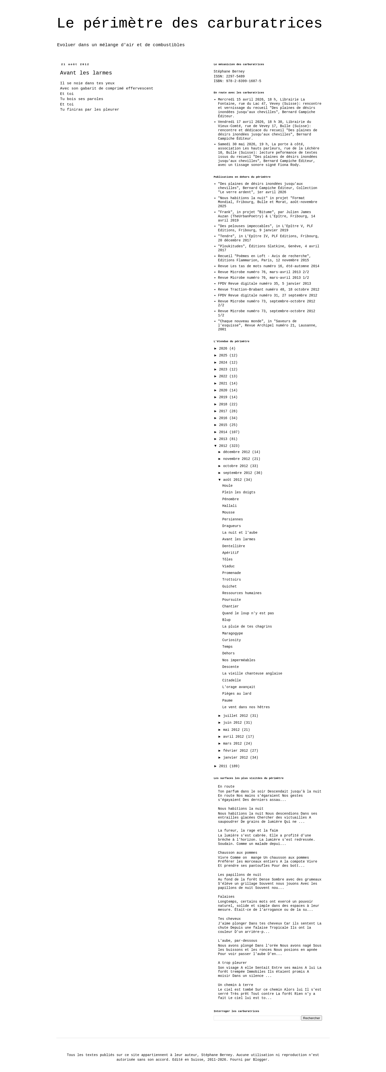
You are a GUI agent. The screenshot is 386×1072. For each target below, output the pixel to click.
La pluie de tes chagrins (247, 627)
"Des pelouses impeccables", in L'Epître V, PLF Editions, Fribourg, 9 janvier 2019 (265, 228)
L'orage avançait (238, 687)
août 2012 (233, 480)
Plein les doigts (238, 492)
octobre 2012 (236, 466)
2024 (224, 363)
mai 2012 (232, 730)
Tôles (227, 559)
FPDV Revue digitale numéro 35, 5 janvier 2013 (264, 284)
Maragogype (232, 633)
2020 (224, 390)
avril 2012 (234, 737)
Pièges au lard (236, 694)
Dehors (228, 653)
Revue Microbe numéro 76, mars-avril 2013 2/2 (263, 272)
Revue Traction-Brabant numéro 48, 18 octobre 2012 (269, 290)
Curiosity (231, 640)
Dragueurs (231, 526)
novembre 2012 (237, 459)
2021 (224, 383)
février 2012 (236, 751)
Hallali (229, 506)
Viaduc (228, 566)
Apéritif (230, 553)
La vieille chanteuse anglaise (252, 674)
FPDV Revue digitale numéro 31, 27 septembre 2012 (267, 295)
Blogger (260, 1060)
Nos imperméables (238, 660)
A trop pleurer (232, 963)
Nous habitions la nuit (241, 809)
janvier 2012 (236, 758)
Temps (227, 647)
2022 (224, 376)
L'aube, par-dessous (237, 941)
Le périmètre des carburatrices (189, 23)
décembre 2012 (237, 452)
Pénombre (230, 499)
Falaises (226, 897)
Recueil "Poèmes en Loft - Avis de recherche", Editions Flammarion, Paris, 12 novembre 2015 (264, 258)
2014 (224, 432)
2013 (224, 439)
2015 (224, 425)
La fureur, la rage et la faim (248, 831)
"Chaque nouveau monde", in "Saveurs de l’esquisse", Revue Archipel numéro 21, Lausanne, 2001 (267, 325)
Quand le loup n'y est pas (248, 613)
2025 (224, 355)
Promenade (231, 573)
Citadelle (231, 680)
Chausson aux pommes (237, 853)
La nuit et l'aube (239, 533)
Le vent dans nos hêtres (246, 707)
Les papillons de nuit (239, 875)
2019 (224, 397)
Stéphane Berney (229, 71)
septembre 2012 (238, 473)
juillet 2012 (236, 716)
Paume (227, 701)
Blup (226, 620)
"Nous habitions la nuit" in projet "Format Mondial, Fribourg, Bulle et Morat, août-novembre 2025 (267, 202)
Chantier (230, 606)
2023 (224, 369)
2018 (224, 404)
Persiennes (232, 519)
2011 (224, 766)
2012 (224, 446)
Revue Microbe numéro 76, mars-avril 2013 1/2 (263, 278)
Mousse (228, 512)
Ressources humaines (242, 593)
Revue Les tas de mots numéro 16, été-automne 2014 (269, 266)
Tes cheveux (229, 919)
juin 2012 (233, 723)
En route (226, 787)
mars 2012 (233, 744)
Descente (230, 667)
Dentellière (233, 546)
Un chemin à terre (235, 985)
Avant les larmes (238, 539)
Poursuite (231, 600)
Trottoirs (231, 580)
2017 (224, 411)
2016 (224, 418)
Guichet (229, 586)
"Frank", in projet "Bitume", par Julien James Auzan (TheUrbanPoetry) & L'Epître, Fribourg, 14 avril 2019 (266, 216)
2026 (224, 349)
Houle (227, 486)
